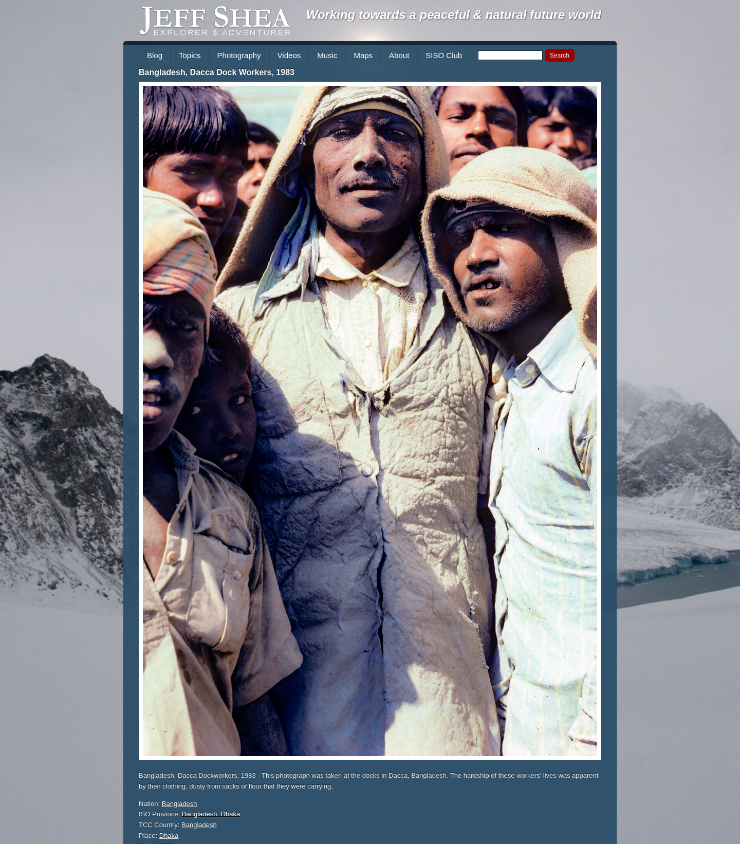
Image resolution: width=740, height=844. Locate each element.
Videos (289, 55)
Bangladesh (179, 804)
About (399, 55)
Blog (154, 55)
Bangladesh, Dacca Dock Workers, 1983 (216, 72)
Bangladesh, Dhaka (211, 814)
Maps (363, 55)
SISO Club (443, 55)
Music (327, 55)
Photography (239, 55)
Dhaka (169, 835)
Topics (190, 55)
